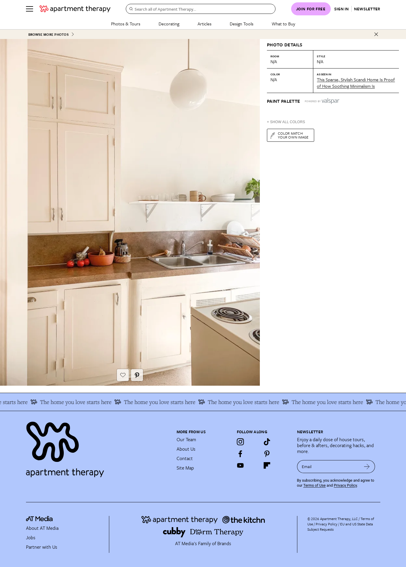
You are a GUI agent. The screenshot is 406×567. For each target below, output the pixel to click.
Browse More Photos (51, 34)
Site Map (185, 467)
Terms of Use (314, 485)
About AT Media (42, 528)
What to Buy (283, 23)
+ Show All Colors (286, 122)
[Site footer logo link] (97, 446)
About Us (186, 448)
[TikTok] (266, 441)
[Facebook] (240, 453)
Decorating (169, 23)
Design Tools (241, 23)
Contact (185, 458)
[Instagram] (240, 441)
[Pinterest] (266, 453)
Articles (204, 23)
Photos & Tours (125, 23)
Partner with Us (41, 546)
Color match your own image (289, 135)
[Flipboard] (266, 465)
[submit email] (367, 466)
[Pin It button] (137, 375)
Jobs (30, 537)
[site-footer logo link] (39, 519)
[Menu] (29, 8)
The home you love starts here (73, 401)
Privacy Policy (345, 485)
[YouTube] (240, 465)
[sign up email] (328, 466)
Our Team (186, 439)
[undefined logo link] (75, 8)
